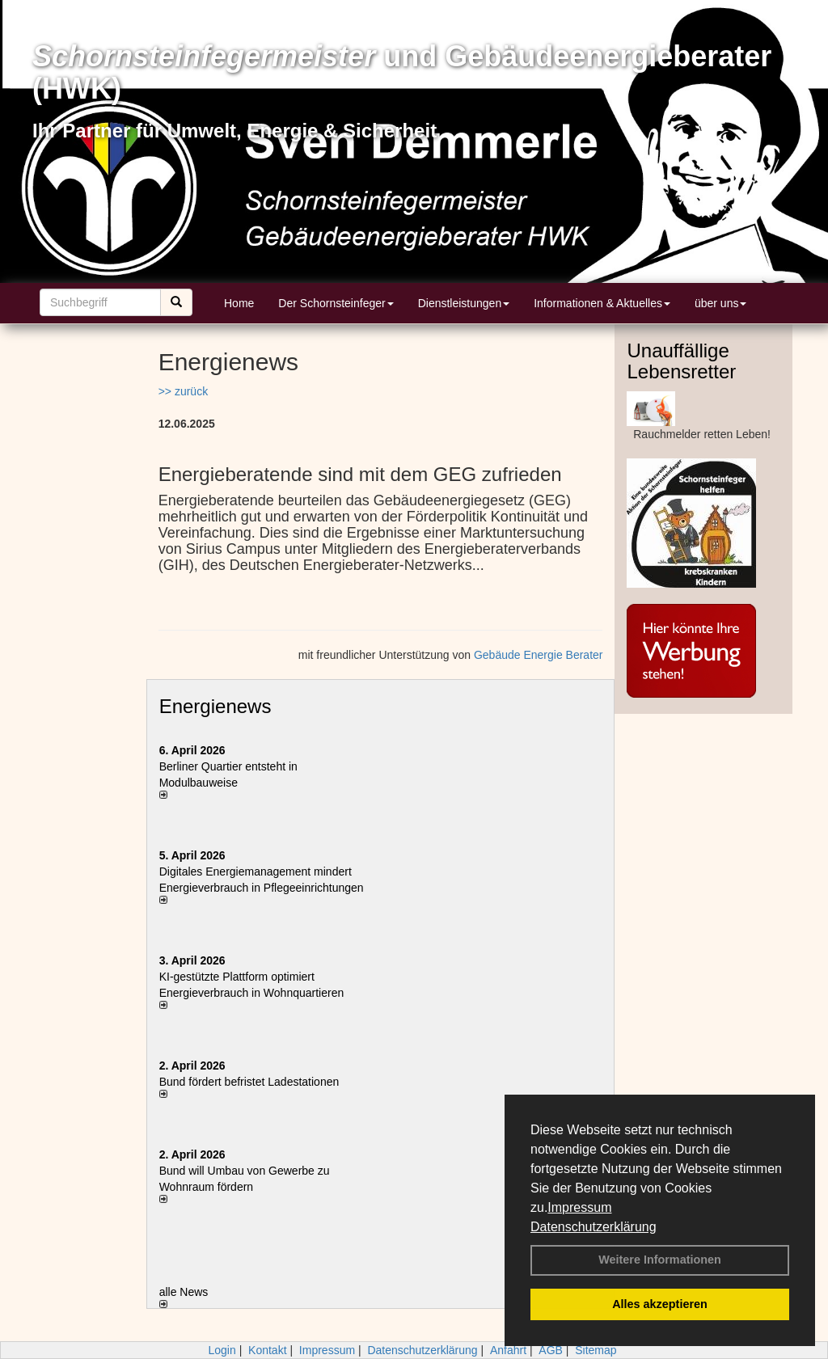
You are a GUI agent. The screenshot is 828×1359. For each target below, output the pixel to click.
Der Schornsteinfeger (335, 303)
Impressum (579, 1207)
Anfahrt (508, 1350)
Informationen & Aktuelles (602, 303)
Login (221, 1350)
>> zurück (183, 391)
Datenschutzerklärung (593, 1227)
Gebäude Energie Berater (538, 654)
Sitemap (595, 1350)
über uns (720, 303)
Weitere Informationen (659, 1259)
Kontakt (267, 1350)
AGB (551, 1350)
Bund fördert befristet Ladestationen (249, 1081)
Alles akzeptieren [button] (660, 1304)
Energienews (215, 706)
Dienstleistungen (464, 303)
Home (239, 303)
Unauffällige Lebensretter (681, 361)
